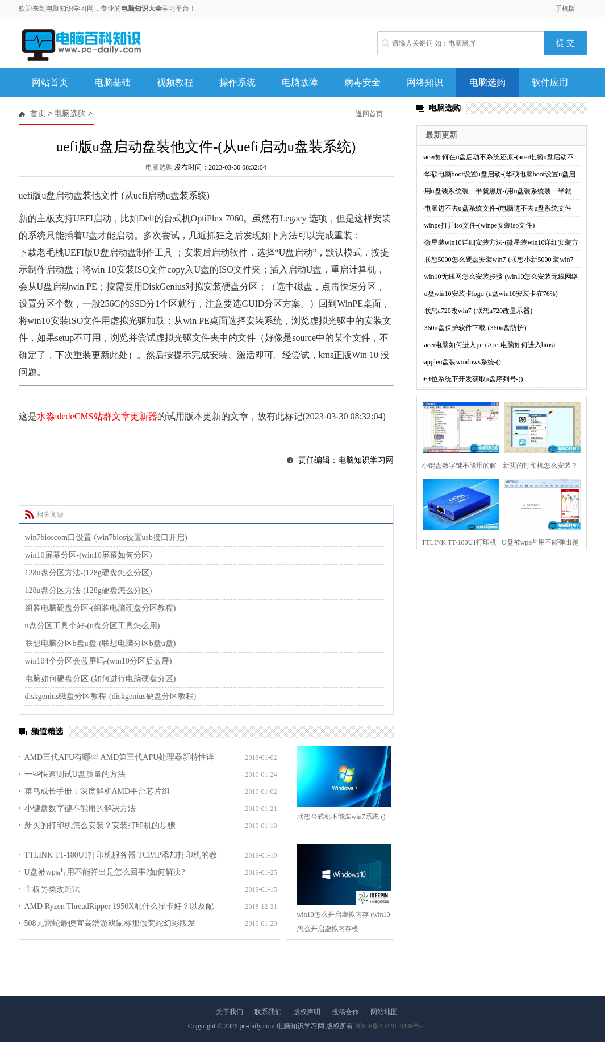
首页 (38, 113)
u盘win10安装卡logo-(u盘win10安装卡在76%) (491, 294)
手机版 (565, 9)
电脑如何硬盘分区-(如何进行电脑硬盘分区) (100, 678)
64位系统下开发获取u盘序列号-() (473, 379)
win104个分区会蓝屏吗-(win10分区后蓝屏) (98, 661)
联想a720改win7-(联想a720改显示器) (478, 311)
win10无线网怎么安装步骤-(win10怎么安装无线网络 (501, 277)
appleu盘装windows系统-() (462, 362)
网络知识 (425, 82)
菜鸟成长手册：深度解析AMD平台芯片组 (97, 791)
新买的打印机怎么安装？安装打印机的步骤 (100, 825)
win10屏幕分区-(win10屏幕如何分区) (88, 555)
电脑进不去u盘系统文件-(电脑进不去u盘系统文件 (498, 208)
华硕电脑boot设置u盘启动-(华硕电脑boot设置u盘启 (500, 174)
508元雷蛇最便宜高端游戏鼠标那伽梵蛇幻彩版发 (109, 923)
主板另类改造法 (52, 889)
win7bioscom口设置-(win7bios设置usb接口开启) (106, 537)
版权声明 (306, 1012)
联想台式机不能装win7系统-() (341, 817)
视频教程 (175, 82)
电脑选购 (487, 82)
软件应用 (550, 82)
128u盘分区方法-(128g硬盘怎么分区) (88, 573)
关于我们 (229, 1012)
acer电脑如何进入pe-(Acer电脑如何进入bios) (490, 345)
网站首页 (50, 82)
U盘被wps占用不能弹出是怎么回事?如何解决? (104, 872)
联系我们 (268, 1012)
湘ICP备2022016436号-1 (390, 1026)
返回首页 (369, 114)
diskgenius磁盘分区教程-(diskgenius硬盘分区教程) (111, 696)
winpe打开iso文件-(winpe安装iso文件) (479, 225)
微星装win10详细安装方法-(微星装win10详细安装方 (501, 242)
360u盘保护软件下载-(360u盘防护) (475, 328)
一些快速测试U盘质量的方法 (75, 774)
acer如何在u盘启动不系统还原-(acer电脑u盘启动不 (499, 157)
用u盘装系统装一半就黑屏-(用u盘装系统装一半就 (498, 191)
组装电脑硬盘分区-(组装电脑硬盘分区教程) (100, 608)
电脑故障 (300, 82)
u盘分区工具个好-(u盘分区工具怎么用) (92, 625)
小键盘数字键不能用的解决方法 (80, 808)
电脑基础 (112, 82)
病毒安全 (362, 82)
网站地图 (384, 1012)
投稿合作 (345, 1012)
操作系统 (237, 82)
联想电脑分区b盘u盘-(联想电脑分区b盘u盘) (100, 643)
